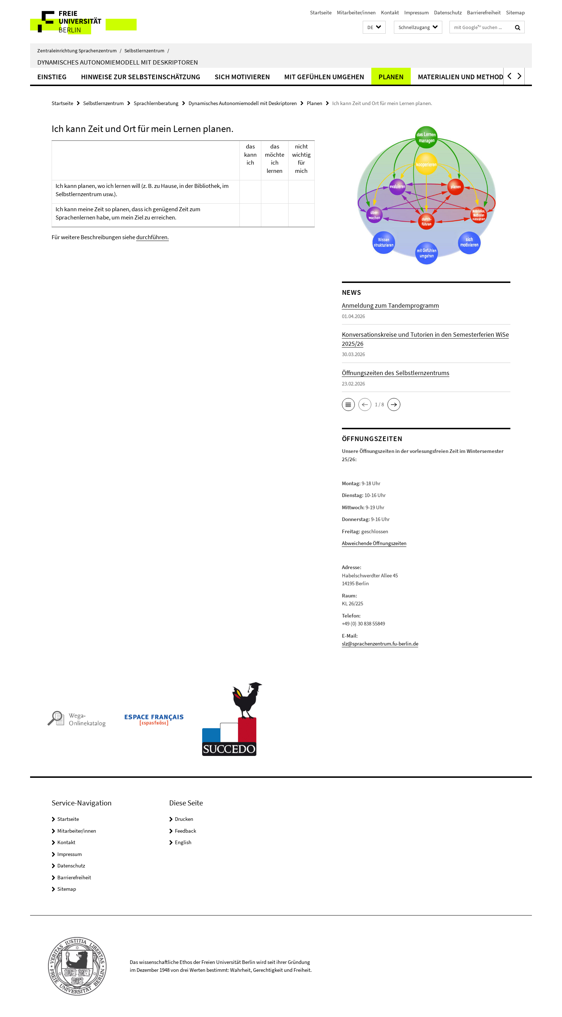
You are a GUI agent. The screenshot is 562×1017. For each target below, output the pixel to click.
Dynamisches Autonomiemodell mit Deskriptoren (117, 62)
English (183, 842)
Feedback (185, 830)
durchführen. (152, 237)
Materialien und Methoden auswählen (485, 76)
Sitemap (515, 12)
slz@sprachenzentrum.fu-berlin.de (380, 643)
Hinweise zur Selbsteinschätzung (140, 76)
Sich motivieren (242, 76)
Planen (391, 76)
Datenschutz (448, 12)
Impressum (416, 12)
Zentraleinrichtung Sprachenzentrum (79, 50)
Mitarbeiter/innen (356, 12)
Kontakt (390, 12)
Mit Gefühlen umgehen (324, 76)
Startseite (321, 12)
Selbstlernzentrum (146, 50)
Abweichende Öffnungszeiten (374, 543)
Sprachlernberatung (156, 103)
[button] (374, 27)
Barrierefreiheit (484, 12)
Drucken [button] (184, 818)
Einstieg (52, 76)
